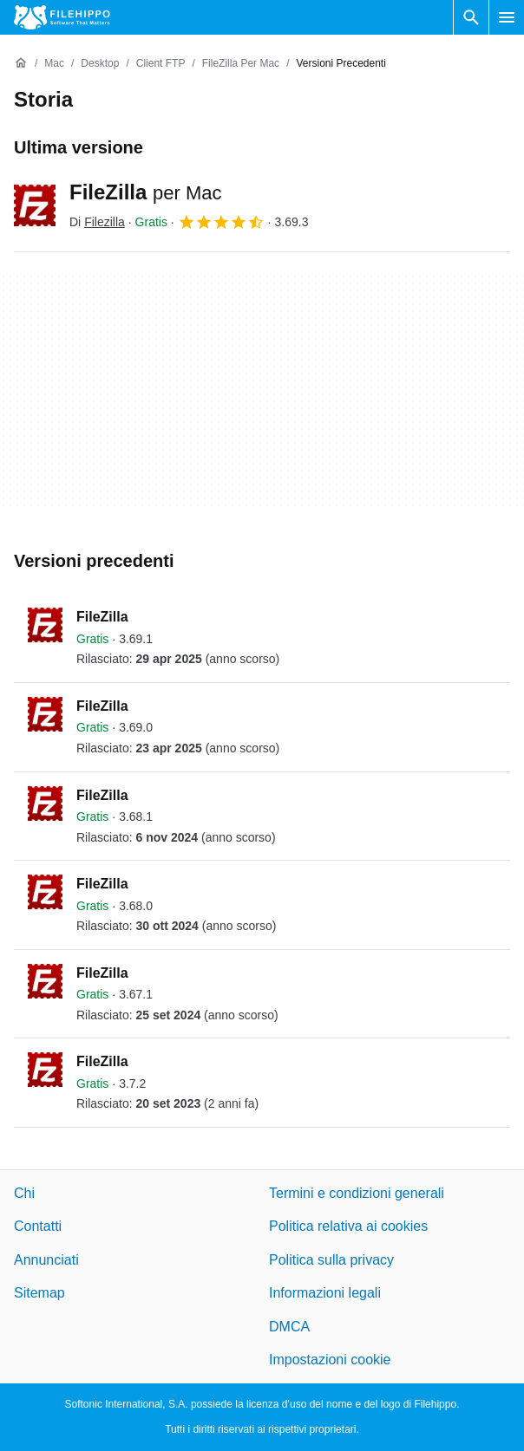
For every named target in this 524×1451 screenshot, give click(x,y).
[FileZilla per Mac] (240, 63)
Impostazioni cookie (330, 1359)
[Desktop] (100, 63)
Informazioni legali (325, 1292)
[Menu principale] (506, 17)
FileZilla (145, 192)
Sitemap (39, 1292)
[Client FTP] (161, 63)
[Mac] (54, 63)
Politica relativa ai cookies (348, 1226)
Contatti (38, 1226)
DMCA (289, 1325)
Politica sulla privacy (331, 1260)
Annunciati (46, 1260)
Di (97, 222)
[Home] (21, 63)
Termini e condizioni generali (356, 1193)
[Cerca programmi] (471, 17)
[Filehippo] (62, 17)
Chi (24, 1193)
